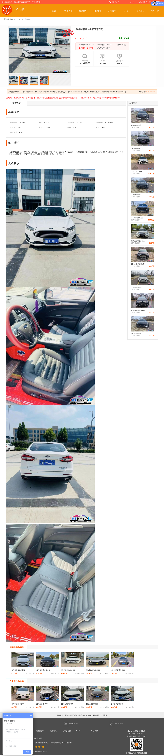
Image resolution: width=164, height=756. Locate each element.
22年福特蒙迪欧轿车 (93, 670)
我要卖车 (83, 11)
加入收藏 (82, 48)
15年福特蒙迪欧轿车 (118, 670)
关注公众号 (114, 2)
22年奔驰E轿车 (136, 125)
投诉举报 (89, 48)
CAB (89, 715)
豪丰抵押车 (106, 48)
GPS (126, 11)
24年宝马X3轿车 (136, 171)
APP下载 (155, 11)
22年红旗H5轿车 (42, 704)
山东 (21, 132)
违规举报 (104, 715)
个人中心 (129, 2)
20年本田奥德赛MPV (138, 264)
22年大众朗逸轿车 (67, 704)
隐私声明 (82, 715)
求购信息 (67, 731)
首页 (54, 11)
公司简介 (112, 11)
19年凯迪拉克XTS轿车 (138, 148)
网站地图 (96, 715)
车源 (19, 19)
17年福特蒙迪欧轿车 (43, 670)
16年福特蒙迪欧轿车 (68, 670)
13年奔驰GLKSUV (137, 287)
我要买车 (68, 11)
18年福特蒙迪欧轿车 (18, 670)
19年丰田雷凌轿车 (17, 704)
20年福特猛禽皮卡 (137, 218)
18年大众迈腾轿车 (92, 704)
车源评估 (97, 11)
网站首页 (60, 715)
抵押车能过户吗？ (71, 715)
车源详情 (16, 103)
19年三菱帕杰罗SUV (138, 241)
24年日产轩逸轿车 (117, 704)
